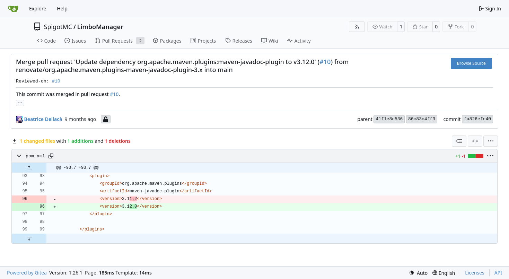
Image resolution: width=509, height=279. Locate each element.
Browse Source (471, 63)
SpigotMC (58, 26)
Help (62, 8)
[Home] (13, 8)
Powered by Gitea (27, 272)
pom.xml (35, 156)
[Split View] (475, 141)
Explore (37, 8)
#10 (325, 62)
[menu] (490, 141)
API (498, 272)
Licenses (474, 272)
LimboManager (100, 26)
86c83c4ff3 (421, 119)
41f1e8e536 (389, 119)
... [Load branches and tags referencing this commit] (20, 102)
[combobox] (459, 141)
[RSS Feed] (357, 26)
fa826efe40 (477, 119)
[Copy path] (51, 156)
